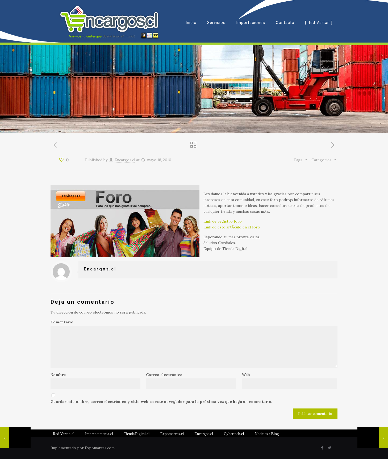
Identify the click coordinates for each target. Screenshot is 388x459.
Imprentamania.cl (99, 434)
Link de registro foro (222, 221)
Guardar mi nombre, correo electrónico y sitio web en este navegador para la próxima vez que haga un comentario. (161, 401)
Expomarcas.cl (172, 434)
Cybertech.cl (234, 434)
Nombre (58, 374)
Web (246, 374)
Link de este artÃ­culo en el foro (231, 227)
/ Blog (267, 434)
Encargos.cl (125, 159)
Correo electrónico (164, 374)
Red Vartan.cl (63, 434)
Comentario (62, 322)
